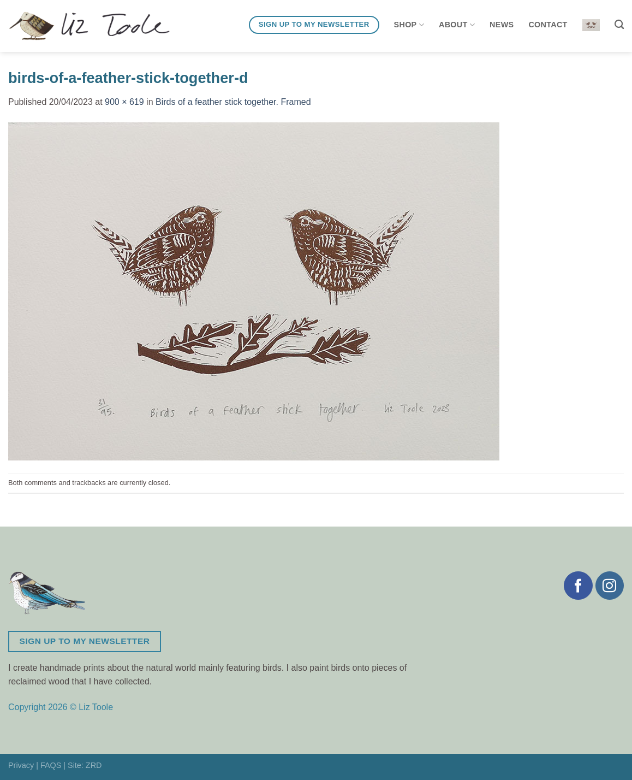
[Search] (619, 25)
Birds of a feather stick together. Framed (233, 102)
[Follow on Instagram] (609, 585)
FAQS (50, 765)
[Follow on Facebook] (578, 585)
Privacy (21, 765)
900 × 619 (124, 102)
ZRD (94, 765)
